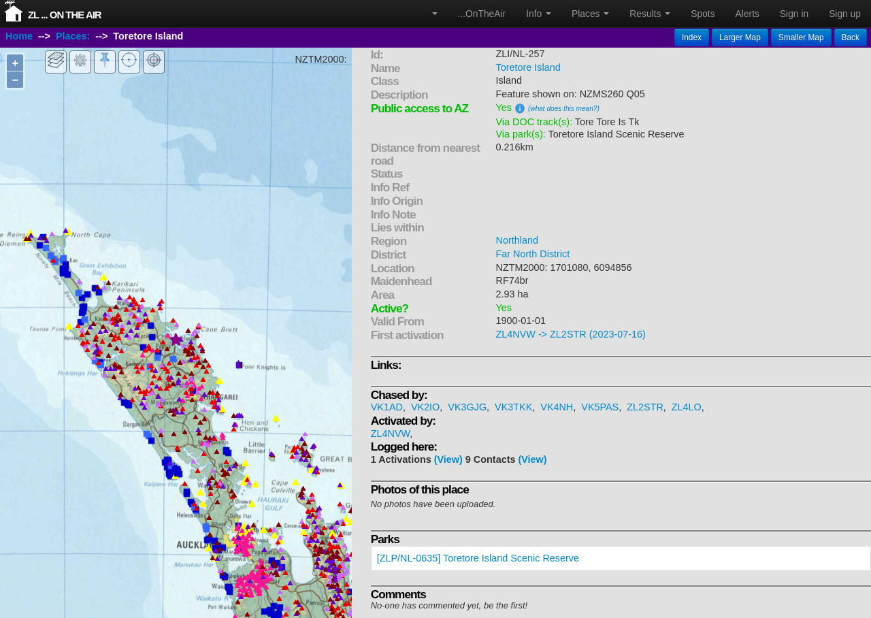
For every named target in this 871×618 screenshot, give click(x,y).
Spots (702, 13)
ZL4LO (687, 407)
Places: (73, 36)
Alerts (747, 13)
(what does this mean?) (563, 108)
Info (538, 13)
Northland (517, 240)
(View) (448, 459)
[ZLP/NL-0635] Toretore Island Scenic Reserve (478, 558)
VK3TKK (513, 407)
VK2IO (425, 407)
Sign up (845, 13)
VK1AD (387, 407)
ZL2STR (645, 407)
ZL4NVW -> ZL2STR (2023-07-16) (571, 334)
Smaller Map (801, 37)
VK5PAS (600, 407)
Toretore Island (528, 67)
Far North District (533, 253)
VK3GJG (467, 407)
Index (692, 37)
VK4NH (556, 407)
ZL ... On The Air (64, 14)
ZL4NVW (390, 433)
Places (590, 13)
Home (19, 36)
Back (850, 37)
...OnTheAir (482, 13)
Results (649, 13)
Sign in (794, 13)
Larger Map (740, 37)
